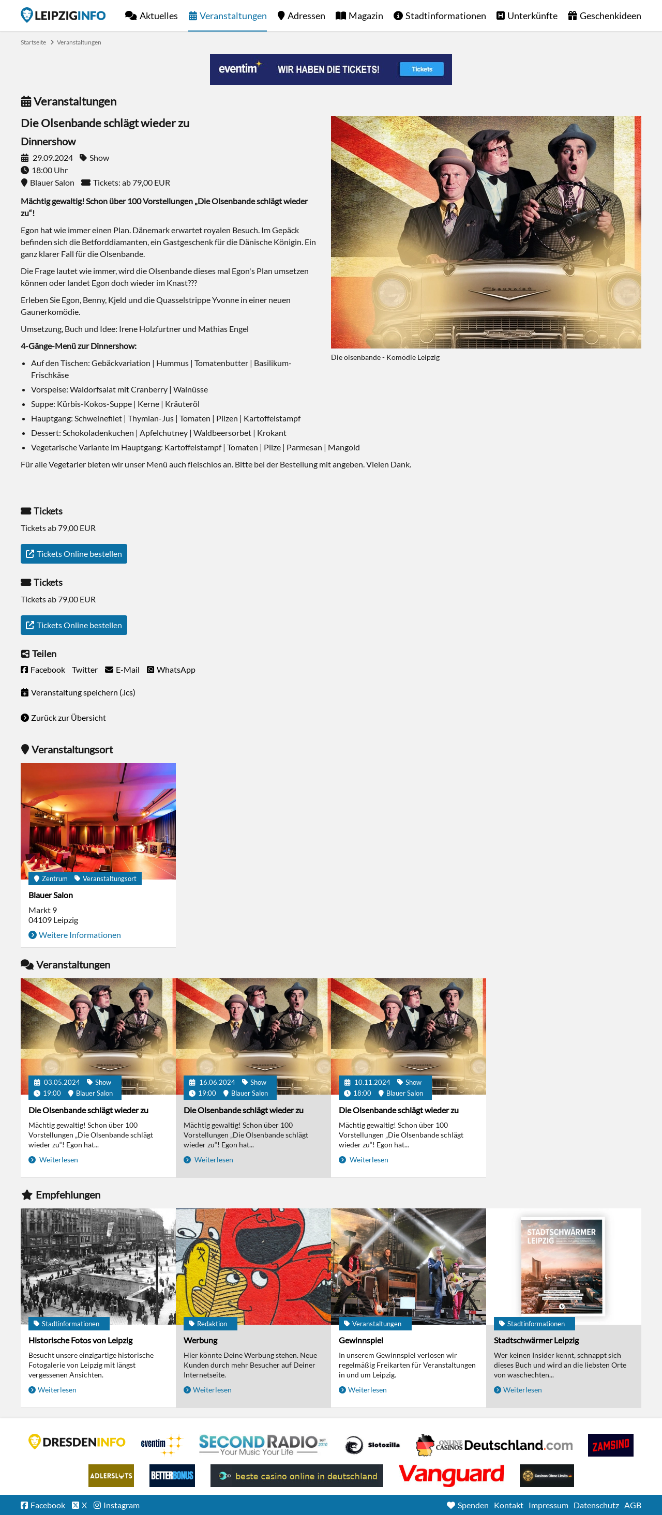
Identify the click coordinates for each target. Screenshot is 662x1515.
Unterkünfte (532, 15)
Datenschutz (596, 1505)
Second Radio (263, 1445)
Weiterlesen (58, 1159)
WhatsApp (176, 669)
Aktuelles (159, 15)
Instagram (121, 1505)
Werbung (200, 1340)
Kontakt (508, 1505)
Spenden (473, 1505)
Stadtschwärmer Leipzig (536, 1340)
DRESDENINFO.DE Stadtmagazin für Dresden (77, 1441)
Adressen (306, 15)
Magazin (366, 15)
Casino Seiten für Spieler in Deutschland (372, 1445)
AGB (632, 1505)
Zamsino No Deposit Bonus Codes (611, 1445)
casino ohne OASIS (451, 1475)
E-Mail (128, 669)
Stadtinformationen (445, 15)
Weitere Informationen (80, 935)
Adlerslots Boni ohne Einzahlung (111, 1475)
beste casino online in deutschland (296, 1475)
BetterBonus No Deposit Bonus (172, 1475)
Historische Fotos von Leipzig (80, 1340)
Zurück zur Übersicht (68, 717)
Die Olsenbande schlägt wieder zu (88, 1110)
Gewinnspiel (361, 1340)
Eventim (162, 1445)
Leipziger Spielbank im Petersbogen (494, 1445)
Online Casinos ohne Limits (547, 1475)
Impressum (548, 1505)
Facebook (48, 669)
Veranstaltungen (233, 15)
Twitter (85, 669)
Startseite (63, 15)
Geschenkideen (610, 15)
